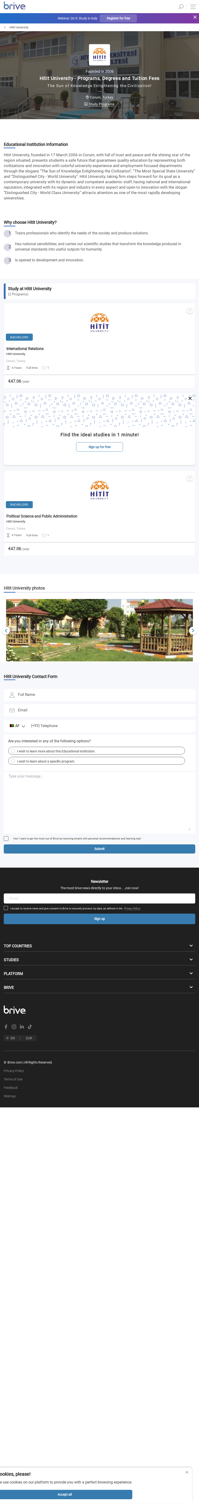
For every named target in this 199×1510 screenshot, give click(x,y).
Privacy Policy (132, 908)
